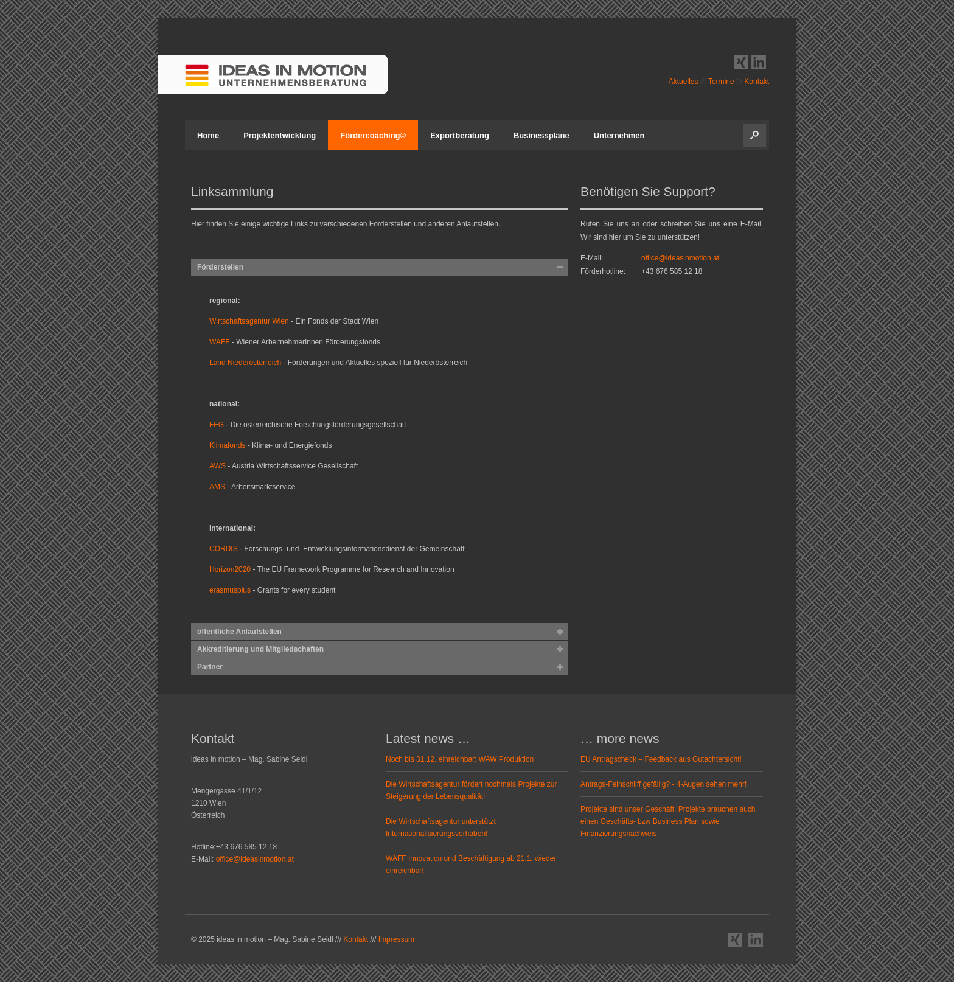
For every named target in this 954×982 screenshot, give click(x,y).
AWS (217, 466)
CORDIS (223, 549)
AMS (217, 486)
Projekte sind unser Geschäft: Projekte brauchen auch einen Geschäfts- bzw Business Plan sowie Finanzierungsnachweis (668, 821)
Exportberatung (459, 135)
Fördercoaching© (373, 135)
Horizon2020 (230, 569)
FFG (216, 424)
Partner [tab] (210, 667)
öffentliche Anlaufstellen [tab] (239, 631)
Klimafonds (227, 445)
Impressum (396, 939)
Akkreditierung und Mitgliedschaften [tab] (260, 649)
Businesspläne (541, 135)
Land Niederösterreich (246, 362)
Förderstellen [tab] (220, 267)
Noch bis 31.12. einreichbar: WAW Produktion (460, 759)
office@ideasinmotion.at (680, 258)
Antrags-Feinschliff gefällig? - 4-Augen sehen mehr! (663, 784)
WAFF (219, 342)
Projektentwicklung (279, 135)
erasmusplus (230, 590)
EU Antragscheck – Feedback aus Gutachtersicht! (661, 759)
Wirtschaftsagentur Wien (249, 321)
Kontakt (756, 81)
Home (208, 135)
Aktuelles (683, 81)
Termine (721, 81)
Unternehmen (619, 135)
